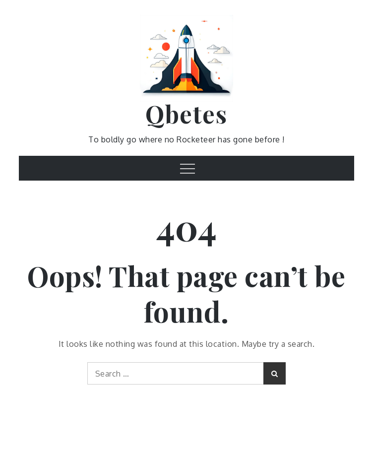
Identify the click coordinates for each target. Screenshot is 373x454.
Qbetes (186, 114)
